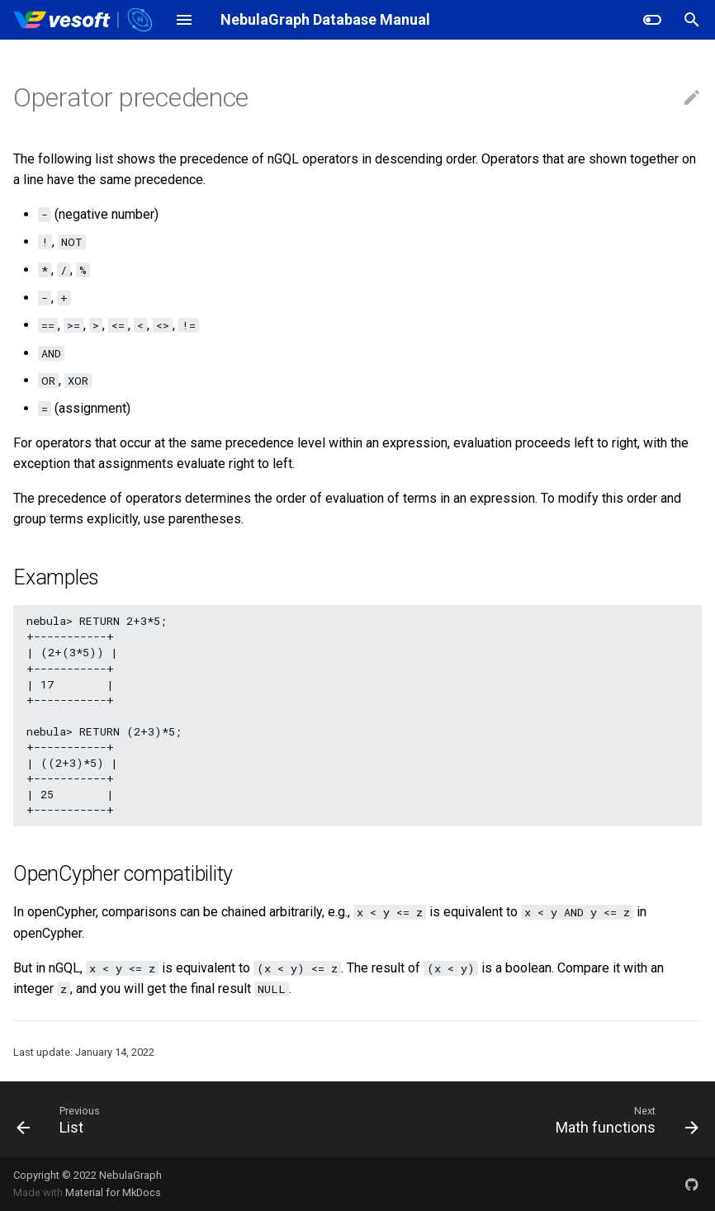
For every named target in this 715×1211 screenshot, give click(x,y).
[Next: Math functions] (623, 1119)
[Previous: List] (53, 1119)
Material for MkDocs (113, 1192)
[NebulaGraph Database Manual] (84, 19)
